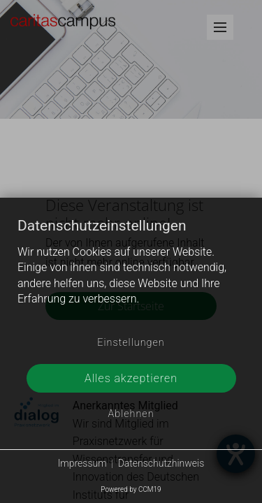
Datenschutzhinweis (161, 463)
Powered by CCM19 (131, 489)
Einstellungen (130, 343)
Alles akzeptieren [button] (131, 378)
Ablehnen (131, 414)
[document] (131, 273)
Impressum (82, 463)
